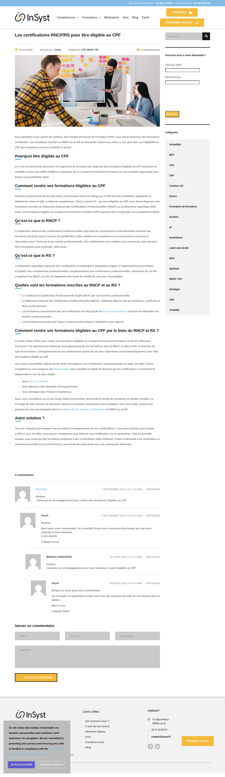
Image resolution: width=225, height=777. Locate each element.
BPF (171, 154)
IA (170, 227)
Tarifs (145, 17)
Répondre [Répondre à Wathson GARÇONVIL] (152, 557)
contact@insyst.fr (161, 736)
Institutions (175, 237)
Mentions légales (95, 731)
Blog (135, 17)
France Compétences (115, 311)
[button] (67, 17)
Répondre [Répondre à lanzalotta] (152, 489)
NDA (172, 258)
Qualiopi (174, 268)
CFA (171, 165)
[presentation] (192, 99)
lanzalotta (41, 489)
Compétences (68, 17)
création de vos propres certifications (83, 409)
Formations (91, 17)
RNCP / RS (175, 279)
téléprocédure (62, 369)
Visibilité (174, 310)
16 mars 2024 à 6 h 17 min (126, 557)
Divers (173, 196)
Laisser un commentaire (36, 677)
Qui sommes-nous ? (97, 721)
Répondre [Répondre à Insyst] (152, 515)
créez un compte (38, 381)
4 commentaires (148, 49)
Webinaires (111, 17)
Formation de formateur (183, 206)
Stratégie (174, 289)
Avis (125, 17)
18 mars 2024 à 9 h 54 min (126, 583)
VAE (171, 299)
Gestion (173, 216)
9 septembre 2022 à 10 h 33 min (122, 515)
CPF (171, 175)
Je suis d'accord (21, 765)
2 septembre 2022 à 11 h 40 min (122, 489)
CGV (88, 736)
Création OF (176, 185)
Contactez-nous (95, 742)
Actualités (175, 144)
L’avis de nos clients (98, 726)
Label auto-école (179, 247)
